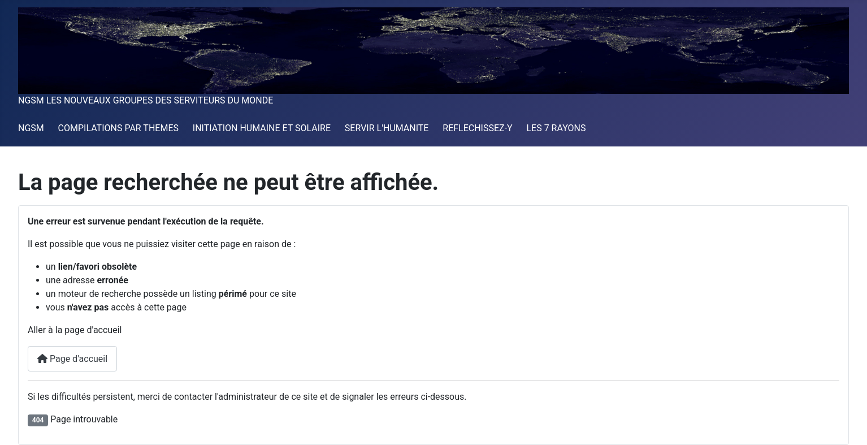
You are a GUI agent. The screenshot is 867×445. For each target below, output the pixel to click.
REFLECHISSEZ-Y (477, 128)
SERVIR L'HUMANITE (387, 128)
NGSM (31, 128)
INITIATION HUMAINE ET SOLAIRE (262, 128)
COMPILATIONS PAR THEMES (118, 128)
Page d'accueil (72, 358)
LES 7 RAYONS (556, 128)
